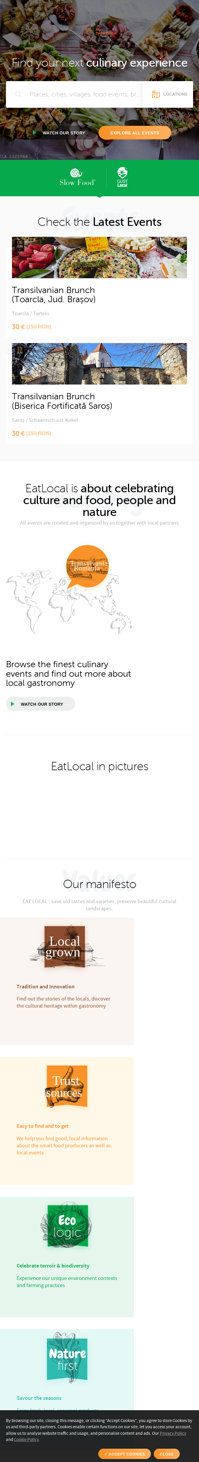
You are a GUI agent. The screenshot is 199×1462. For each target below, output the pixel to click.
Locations (175, 94)
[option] (6, 730)
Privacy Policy (173, 1433)
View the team (64, 1128)
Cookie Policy (26, 1439)
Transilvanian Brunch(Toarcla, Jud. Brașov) (54, 295)
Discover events (147, 1378)
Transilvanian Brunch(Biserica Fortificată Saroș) (62, 401)
